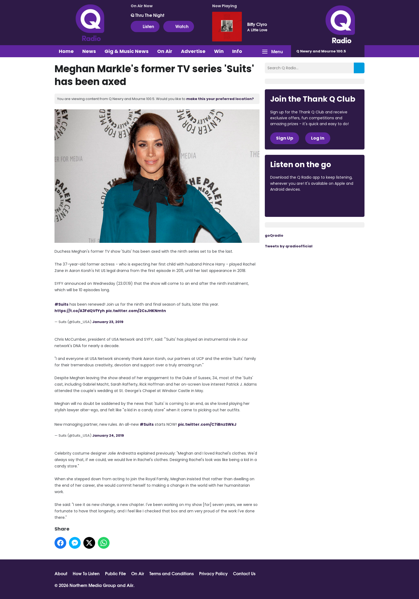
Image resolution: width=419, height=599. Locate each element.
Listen (145, 26)
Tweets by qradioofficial (288, 246)
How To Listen (86, 573)
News (89, 51)
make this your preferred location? (220, 98)
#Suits (61, 304)
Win (219, 51)
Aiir (130, 585)
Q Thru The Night (147, 15)
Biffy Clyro (257, 24)
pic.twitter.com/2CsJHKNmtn (136, 310)
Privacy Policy (213, 573)
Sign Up (284, 138)
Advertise (193, 51)
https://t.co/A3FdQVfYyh (80, 310)
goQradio (274, 235)
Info (237, 51)
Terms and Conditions (171, 573)
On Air (164, 51)
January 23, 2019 (107, 321)
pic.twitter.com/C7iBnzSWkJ (207, 424)
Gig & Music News (126, 51)
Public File (115, 573)
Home (66, 51)
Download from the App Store (291, 204)
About (61, 573)
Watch (179, 26)
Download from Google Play (335, 204)
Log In (317, 138)
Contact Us (244, 573)
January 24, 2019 (108, 435)
